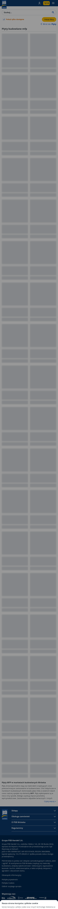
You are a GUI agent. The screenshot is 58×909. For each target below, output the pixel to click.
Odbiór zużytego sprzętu (11, 886)
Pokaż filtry (49, 19)
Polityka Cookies (8, 883)
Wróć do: (48, 24)
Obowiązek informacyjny (11, 875)
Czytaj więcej (50, 801)
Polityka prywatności (10, 879)
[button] (39, 3)
